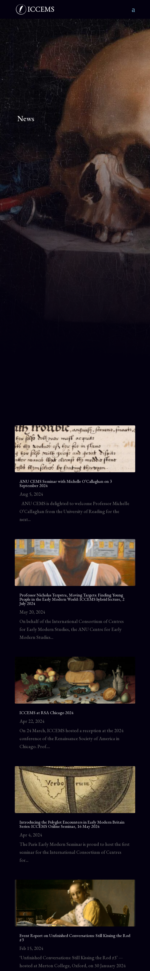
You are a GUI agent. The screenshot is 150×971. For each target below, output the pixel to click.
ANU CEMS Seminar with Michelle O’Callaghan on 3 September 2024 (65, 483)
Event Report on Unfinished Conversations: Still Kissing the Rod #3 (74, 937)
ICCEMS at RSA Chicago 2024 (46, 712)
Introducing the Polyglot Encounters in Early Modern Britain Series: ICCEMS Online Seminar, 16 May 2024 (71, 824)
